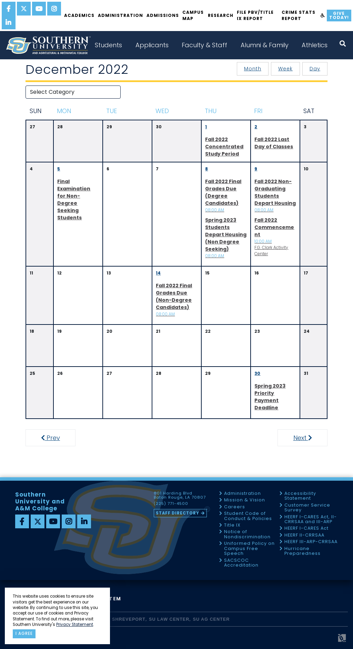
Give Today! (339, 15)
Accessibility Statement (300, 496)
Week (285, 68)
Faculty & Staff (204, 45)
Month (252, 68)
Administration (120, 15)
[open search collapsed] (342, 44)
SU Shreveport (124, 619)
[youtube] (39, 9)
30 (257, 373)
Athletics (314, 45)
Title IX (232, 525)
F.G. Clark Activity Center (274, 237)
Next (308, 437)
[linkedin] (9, 22)
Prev (54, 437)
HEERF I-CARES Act (306, 528)
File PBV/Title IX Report (255, 15)
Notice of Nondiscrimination (247, 534)
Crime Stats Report (298, 15)
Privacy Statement (74, 624)
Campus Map (193, 15)
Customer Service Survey (307, 508)
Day (315, 68)
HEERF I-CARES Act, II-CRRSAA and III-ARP (310, 520)
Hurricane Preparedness (302, 551)
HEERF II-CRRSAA (304, 535)
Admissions (163, 15)
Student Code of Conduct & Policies (248, 516)
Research (220, 15)
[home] (48, 45)
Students (108, 45)
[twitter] (24, 9)
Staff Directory (177, 513)
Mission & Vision (244, 500)
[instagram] (54, 9)
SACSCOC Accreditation (241, 563)
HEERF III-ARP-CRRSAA (310, 542)
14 (158, 273)
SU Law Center (169, 619)
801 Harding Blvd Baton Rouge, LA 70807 (180, 495)
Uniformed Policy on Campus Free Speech (249, 548)
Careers (234, 507)
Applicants (152, 45)
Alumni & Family (265, 45)
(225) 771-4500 (171, 503)
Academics (79, 15)
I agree (24, 633)
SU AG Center (211, 619)
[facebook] (9, 9)
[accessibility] (323, 15)
